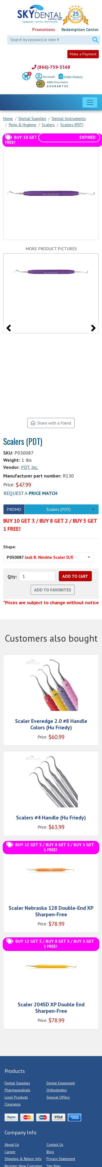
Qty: (12, 576)
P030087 (40, 557)
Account (45, 77)
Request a (30, 493)
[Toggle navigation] (89, 102)
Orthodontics (56, 1090)
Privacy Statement (60, 1158)
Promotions (43, 29)
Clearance (13, 1104)
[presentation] (8, 328)
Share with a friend (51, 423)
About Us (12, 1144)
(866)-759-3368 (51, 67)
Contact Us (54, 1144)
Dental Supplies (17, 1083)
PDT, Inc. (29, 467)
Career (10, 1151)
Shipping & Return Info (23, 1158)
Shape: (9, 546)
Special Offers (58, 1097)
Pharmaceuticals (17, 1090)
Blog (50, 1151)
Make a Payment (83, 54)
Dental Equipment (60, 1083)
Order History (71, 77)
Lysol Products (16, 1097)
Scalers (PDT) (58, 509)
